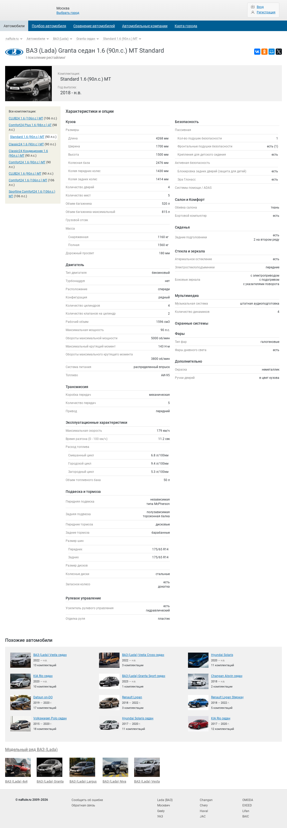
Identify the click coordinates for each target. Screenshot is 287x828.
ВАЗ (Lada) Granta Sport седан (143, 676)
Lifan (245, 810)
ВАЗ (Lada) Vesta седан (50, 654)
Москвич (163, 804)
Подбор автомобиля (49, 26)
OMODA (247, 799)
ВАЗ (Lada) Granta (50, 770)
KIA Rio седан (43, 676)
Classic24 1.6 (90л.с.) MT (26, 144)
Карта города (186, 26)
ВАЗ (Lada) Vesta (147, 770)
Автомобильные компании (144, 26)
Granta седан (85, 39)
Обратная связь (83, 804)
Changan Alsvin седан (226, 676)
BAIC (245, 815)
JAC (203, 815)
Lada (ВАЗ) (165, 799)
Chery (204, 804)
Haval (204, 810)
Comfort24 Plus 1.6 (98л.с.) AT (30, 125)
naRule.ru (12, 39)
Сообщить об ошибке (87, 799)
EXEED (247, 804)
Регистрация (266, 12)
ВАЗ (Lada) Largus (83, 770)
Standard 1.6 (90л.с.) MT (120, 39)
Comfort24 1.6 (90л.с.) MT (27, 162)
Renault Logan (132, 697)
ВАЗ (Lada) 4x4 (18, 770)
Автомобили (14, 26)
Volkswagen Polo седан (50, 718)
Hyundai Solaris (222, 654)
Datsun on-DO (43, 697)
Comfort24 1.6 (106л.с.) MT (28, 180)
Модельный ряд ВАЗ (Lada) (31, 749)
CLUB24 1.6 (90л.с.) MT (25, 173)
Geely (161, 810)
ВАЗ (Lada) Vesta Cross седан (143, 654)
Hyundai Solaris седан (137, 718)
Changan (206, 799)
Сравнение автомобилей (94, 26)
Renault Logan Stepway (227, 697)
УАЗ (160, 815)
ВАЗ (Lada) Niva (115, 770)
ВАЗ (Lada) (60, 39)
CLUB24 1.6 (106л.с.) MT (26, 118)
